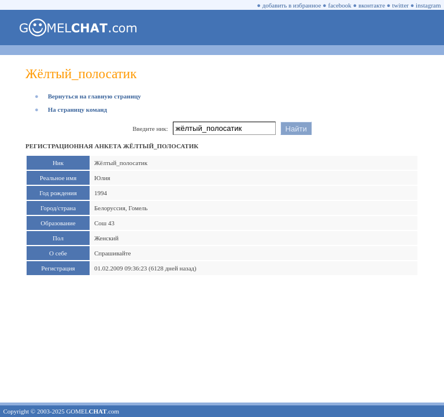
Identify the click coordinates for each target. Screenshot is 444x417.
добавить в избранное (291, 5)
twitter (400, 5)
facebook (340, 5)
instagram (428, 5)
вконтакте (371, 5)
